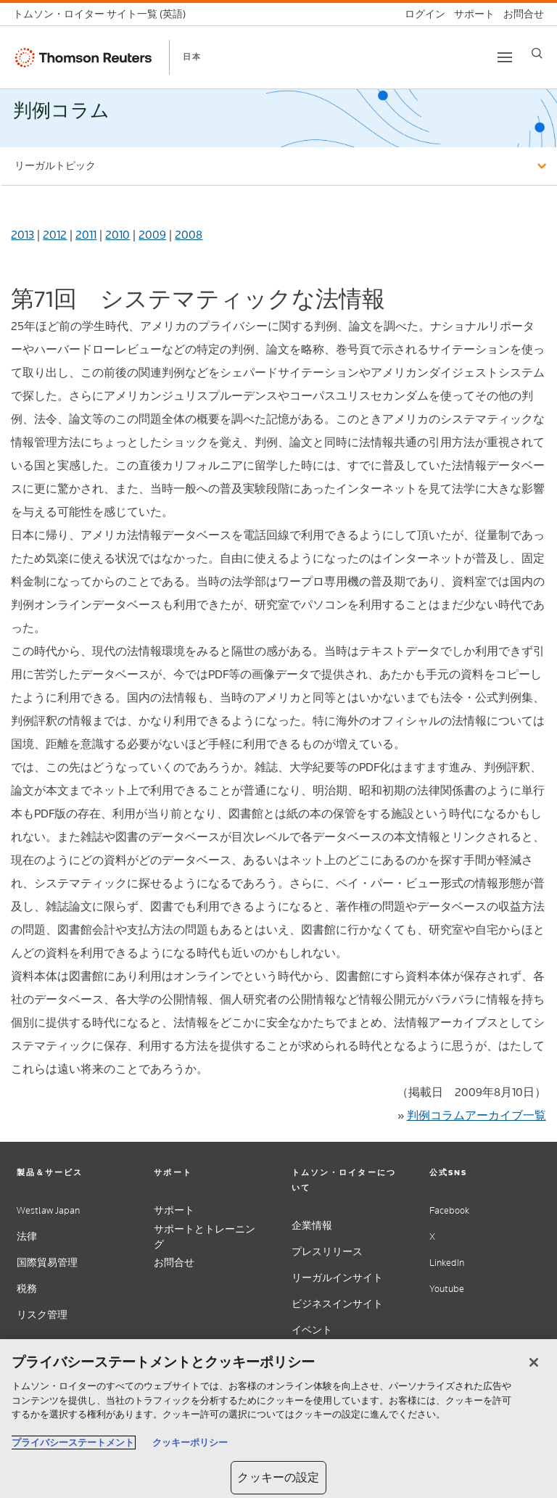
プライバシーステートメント (73, 1442)
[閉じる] (534, 1362)
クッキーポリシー (190, 1442)
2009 (152, 235)
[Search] (537, 53)
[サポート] (470, 14)
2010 (117, 235)
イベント (312, 1330)
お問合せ (174, 1262)
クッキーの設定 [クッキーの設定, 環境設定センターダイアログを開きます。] (278, 1477)
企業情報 (312, 1225)
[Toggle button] (505, 57)
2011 (85, 235)
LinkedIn (446, 1262)
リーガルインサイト (337, 1278)
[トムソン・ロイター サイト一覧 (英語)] (103, 14)
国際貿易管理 (47, 1262)
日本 (192, 57)
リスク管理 (42, 1315)
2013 (22, 235)
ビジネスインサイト (337, 1304)
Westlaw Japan (48, 1210)
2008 (188, 235)
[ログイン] (420, 14)
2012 (55, 235)
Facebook (449, 1210)
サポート (174, 1210)
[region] (278, 1418)
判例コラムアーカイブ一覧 (476, 1115)
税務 (27, 1289)
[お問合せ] (519, 14)
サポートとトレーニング (204, 1237)
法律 (27, 1236)
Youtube (446, 1289)
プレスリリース (327, 1252)
